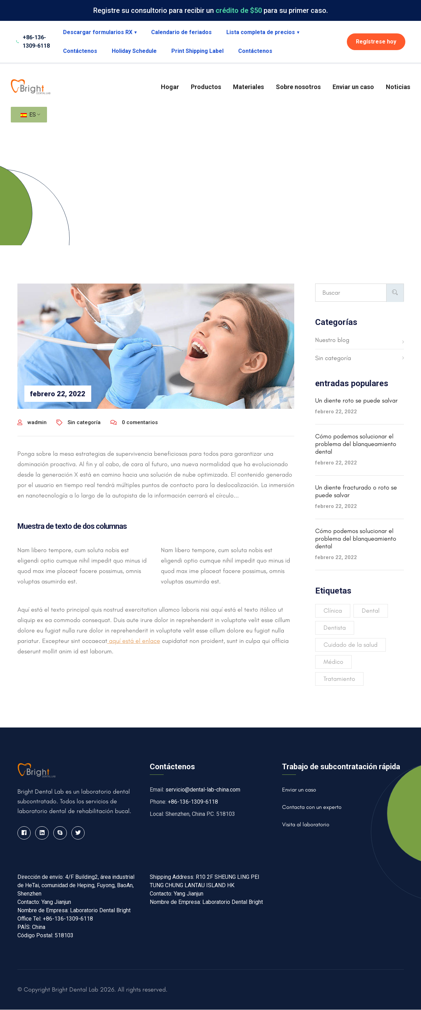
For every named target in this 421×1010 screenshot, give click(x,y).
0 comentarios (134, 422)
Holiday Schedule (134, 51)
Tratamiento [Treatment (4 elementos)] (339, 679)
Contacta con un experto (312, 807)
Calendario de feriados (181, 32)
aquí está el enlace (133, 641)
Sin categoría (84, 422)
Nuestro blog (332, 340)
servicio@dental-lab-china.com (202, 789)
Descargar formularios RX (100, 32)
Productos (206, 86)
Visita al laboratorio (305, 824)
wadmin (32, 422)
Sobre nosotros (298, 86)
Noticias (398, 86)
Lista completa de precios (262, 32)
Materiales (248, 86)
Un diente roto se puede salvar (356, 400)
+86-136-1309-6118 (193, 801)
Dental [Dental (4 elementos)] (371, 610)
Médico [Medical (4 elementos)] (333, 662)
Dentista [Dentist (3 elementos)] (334, 627)
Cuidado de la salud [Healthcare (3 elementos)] (350, 645)
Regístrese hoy (376, 41)
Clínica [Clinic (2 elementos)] (332, 610)
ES (28, 114)
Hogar (170, 86)
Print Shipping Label (197, 51)
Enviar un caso (353, 86)
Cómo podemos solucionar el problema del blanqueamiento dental (355, 443)
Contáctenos (80, 51)
